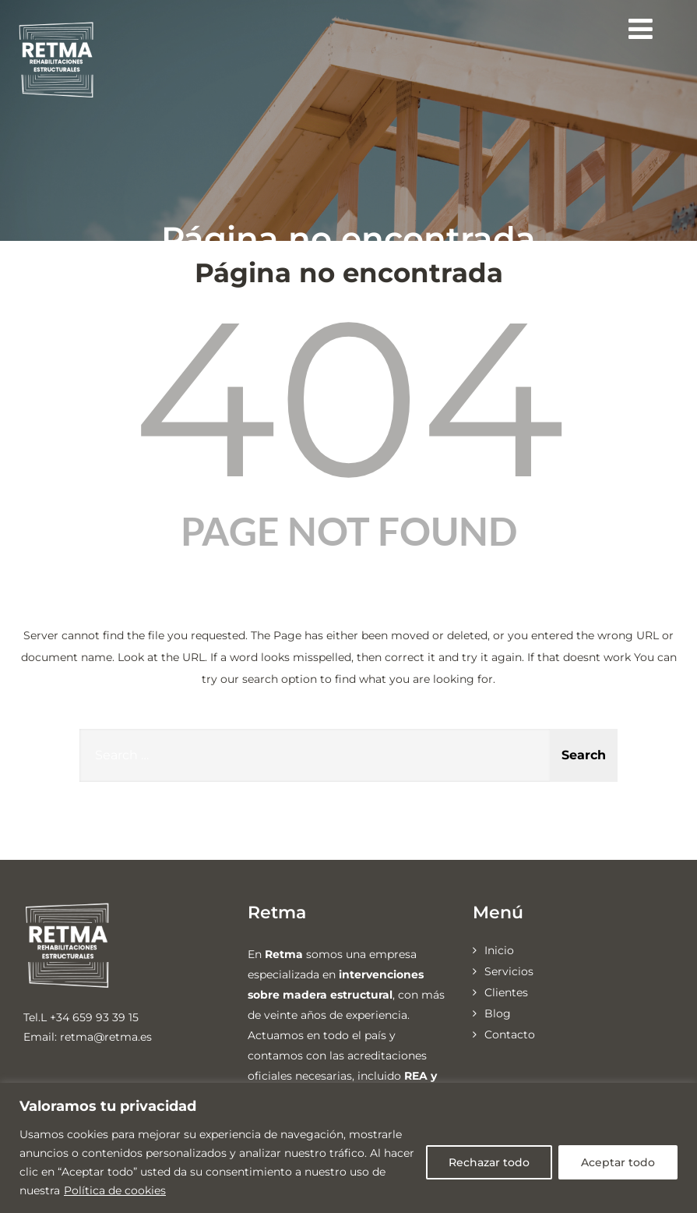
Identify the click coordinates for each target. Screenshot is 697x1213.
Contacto (509, 1034)
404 (348, 398)
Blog (497, 1013)
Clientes (506, 992)
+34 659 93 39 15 (94, 1017)
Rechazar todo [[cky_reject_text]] (489, 1162)
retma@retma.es (106, 1037)
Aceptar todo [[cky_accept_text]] (618, 1162)
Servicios (508, 971)
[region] (348, 1148)
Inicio (499, 950)
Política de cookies (115, 1190)
